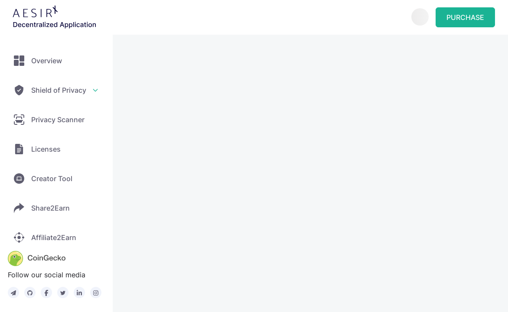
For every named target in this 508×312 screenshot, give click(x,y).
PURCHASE (465, 17)
